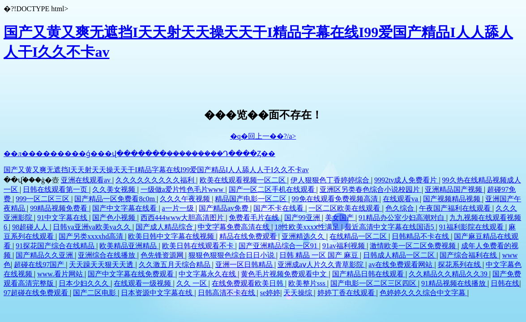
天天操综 (298, 293)
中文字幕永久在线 (208, 274)
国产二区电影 (95, 293)
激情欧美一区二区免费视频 (414, 246)
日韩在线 (505, 283)
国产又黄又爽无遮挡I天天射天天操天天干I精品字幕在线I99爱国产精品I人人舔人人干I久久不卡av (156, 170)
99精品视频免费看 (59, 208)
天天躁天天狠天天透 (102, 264)
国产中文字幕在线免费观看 (131, 274)
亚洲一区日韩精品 (244, 264)
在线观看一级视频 (143, 283)
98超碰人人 (31, 227)
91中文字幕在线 (63, 217)
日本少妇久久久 (85, 283)
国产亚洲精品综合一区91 (279, 246)
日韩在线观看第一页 (56, 189)
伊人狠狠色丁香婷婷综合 (331, 180)
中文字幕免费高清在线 (234, 227)
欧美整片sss (307, 283)
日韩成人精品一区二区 (399, 255)
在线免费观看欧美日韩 (248, 283)
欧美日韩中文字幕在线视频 (172, 236)
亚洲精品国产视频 (454, 189)
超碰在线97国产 (40, 264)
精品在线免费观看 (248, 236)
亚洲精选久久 (304, 236)
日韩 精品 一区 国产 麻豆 (319, 255)
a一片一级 (179, 208)
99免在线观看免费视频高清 (336, 199)
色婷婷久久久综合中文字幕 (423, 293)
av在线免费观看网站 (401, 264)
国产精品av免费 (224, 208)
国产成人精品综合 (165, 227)
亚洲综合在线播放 (107, 255)
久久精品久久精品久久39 (449, 274)
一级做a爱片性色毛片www (183, 189)
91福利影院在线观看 (472, 227)
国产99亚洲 (303, 217)
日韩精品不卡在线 (421, 236)
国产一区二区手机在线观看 (272, 189)
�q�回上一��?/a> (263, 136)
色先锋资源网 (163, 255)
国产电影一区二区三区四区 (374, 283)
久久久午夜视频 (186, 199)
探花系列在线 (460, 264)
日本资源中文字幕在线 (157, 293)
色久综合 (400, 208)
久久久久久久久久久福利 (155, 180)
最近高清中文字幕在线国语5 (390, 227)
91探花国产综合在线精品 (56, 246)
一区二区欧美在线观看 (345, 208)
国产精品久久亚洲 (45, 255)
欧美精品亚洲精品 (128, 246)
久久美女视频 (114, 189)
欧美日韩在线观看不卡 (198, 246)
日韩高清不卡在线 (227, 293)
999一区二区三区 (43, 199)
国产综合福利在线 (469, 255)
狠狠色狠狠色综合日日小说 (232, 255)
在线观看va (401, 199)
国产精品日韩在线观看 (369, 274)
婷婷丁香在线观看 (346, 293)
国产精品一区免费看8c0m (115, 199)
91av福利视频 (344, 246)
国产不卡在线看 (279, 208)
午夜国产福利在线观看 (455, 208)
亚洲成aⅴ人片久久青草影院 (321, 264)
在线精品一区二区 (359, 236)
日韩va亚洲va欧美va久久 (92, 227)
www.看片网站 (61, 274)
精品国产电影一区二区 (251, 199)
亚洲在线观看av (86, 180)
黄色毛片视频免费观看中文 (285, 274)
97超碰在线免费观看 (37, 293)
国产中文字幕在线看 (125, 208)
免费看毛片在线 (255, 217)
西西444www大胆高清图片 (183, 217)
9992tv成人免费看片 (406, 180)
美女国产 (340, 217)
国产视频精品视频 (452, 199)
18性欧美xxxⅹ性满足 (307, 227)
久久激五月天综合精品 (175, 264)
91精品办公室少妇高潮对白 (402, 217)
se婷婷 (270, 293)
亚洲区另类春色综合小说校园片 (371, 189)
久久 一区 (192, 283)
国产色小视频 (114, 217)
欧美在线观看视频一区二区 (243, 180)
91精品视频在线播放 (454, 283)
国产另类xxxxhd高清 (92, 236)
